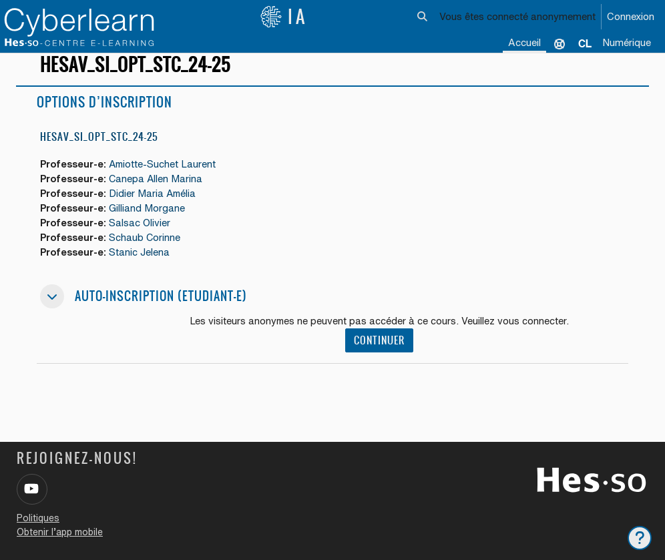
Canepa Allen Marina (159, 191)
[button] (422, 16)
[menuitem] (585, 43)
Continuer (380, 354)
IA (284, 16)
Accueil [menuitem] (524, 42)
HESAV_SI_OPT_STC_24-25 (99, 148)
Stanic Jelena (142, 265)
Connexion (630, 16)
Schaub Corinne (148, 250)
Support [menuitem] (559, 43)
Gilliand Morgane (150, 221)
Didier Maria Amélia (156, 205)
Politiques (38, 518)
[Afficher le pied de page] (640, 538)
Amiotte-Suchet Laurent (166, 176)
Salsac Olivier (143, 235)
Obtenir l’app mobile (60, 532)
